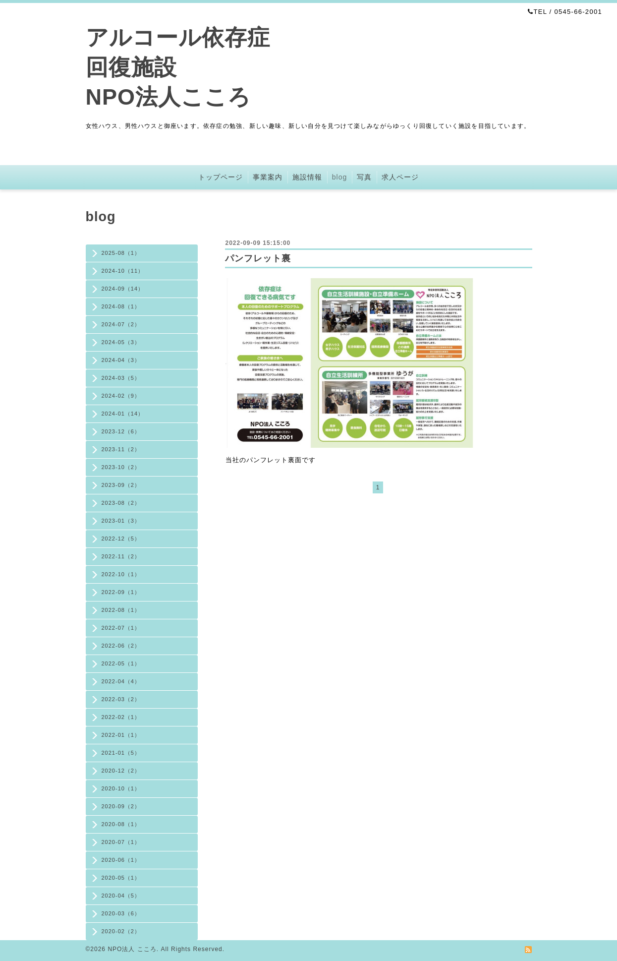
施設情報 (307, 177)
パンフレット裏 (258, 258)
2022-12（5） (121, 538)
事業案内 (267, 177)
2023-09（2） (121, 485)
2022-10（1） (121, 574)
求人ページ (400, 177)
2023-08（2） (121, 503)
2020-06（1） (121, 860)
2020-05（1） (121, 878)
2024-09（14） (123, 289)
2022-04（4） (121, 681)
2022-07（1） (121, 628)
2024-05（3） (121, 342)
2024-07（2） (121, 324)
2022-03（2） (121, 699)
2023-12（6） (121, 431)
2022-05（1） (121, 663)
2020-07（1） (121, 842)
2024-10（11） (123, 271)
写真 (364, 177)
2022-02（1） (121, 717)
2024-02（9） (121, 396)
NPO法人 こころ (132, 949)
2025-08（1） (121, 253)
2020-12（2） (121, 771)
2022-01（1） (121, 735)
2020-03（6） (121, 913)
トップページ (220, 177)
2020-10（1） (121, 788)
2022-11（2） (121, 556)
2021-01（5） (121, 753)
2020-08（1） (121, 824)
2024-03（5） (121, 378)
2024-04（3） (121, 360)
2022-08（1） (121, 610)
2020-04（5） (121, 896)
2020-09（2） (121, 806)
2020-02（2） (121, 931)
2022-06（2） (121, 646)
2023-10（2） (121, 467)
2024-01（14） (123, 414)
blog (339, 177)
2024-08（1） (121, 306)
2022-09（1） (121, 592)
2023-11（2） (121, 449)
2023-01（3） (121, 521)
